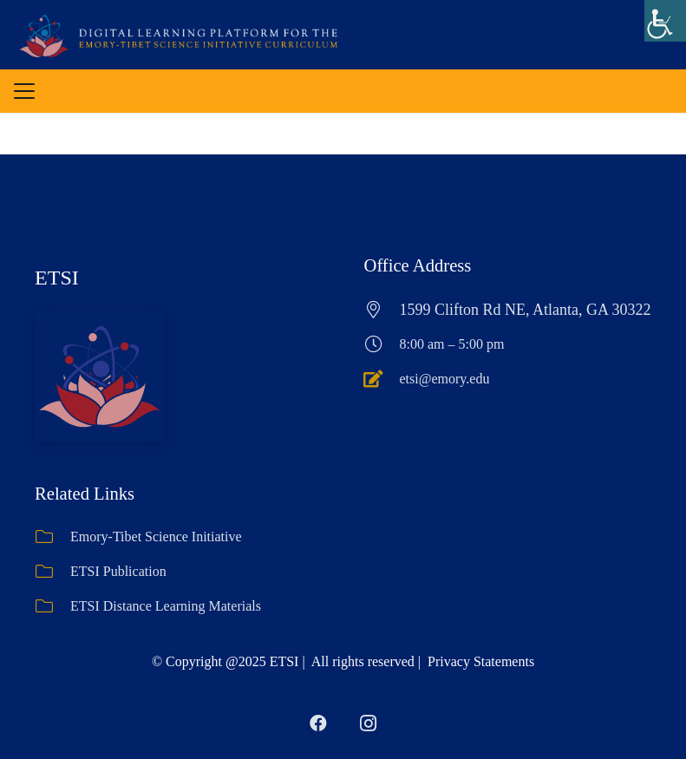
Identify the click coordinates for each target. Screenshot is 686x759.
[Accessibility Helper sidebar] (665, 21)
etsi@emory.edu (445, 378)
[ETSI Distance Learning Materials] (52, 606)
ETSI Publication (118, 571)
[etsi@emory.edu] (382, 379)
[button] (24, 91)
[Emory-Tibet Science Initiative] (52, 537)
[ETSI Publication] (52, 571)
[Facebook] (318, 723)
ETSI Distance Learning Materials (165, 606)
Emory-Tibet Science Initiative (156, 536)
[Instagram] (368, 723)
